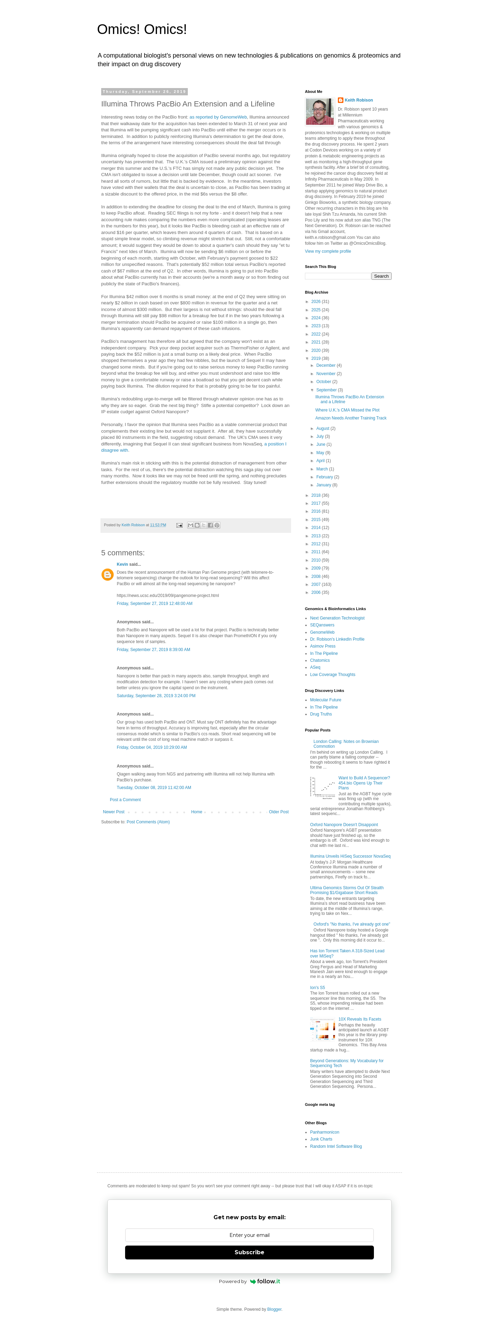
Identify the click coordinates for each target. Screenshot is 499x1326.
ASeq (315, 667)
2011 (317, 551)
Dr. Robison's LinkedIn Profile (337, 639)
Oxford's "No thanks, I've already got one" (352, 924)
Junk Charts (321, 1139)
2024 (317, 317)
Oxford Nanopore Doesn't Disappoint (344, 824)
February (325, 477)
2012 (317, 543)
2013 (317, 536)
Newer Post (113, 811)
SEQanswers (322, 625)
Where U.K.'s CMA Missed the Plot (347, 410)
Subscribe (249, 1252)
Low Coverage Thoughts (333, 674)
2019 (317, 358)
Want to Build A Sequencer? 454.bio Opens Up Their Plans (364, 782)
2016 (317, 511)
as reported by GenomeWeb (218, 117)
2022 (317, 334)
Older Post (279, 811)
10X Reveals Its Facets (360, 1019)
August (323, 428)
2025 (317, 309)
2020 (317, 350)
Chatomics (320, 660)
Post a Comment (125, 799)
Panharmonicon (324, 1132)
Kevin (122, 564)
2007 (317, 584)
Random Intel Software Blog (336, 1146)
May (320, 452)
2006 (317, 592)
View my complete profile (328, 251)
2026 (317, 301)
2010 (317, 560)
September (327, 390)
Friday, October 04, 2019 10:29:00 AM (152, 747)
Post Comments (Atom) (148, 822)
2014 (317, 527)
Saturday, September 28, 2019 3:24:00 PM (156, 695)
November (326, 373)
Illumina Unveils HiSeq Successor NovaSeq (350, 856)
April (321, 460)
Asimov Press (322, 646)
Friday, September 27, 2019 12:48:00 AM (155, 603)
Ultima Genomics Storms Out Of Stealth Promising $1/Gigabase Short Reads (347, 890)
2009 (317, 568)
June (321, 444)
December (326, 365)
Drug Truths (321, 714)
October (324, 381)
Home (196, 811)
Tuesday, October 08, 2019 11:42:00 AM (154, 787)
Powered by (249, 1281)
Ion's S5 (317, 987)
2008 (317, 576)
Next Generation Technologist (337, 618)
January (324, 485)
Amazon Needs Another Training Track (350, 418)
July (320, 436)
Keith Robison (359, 100)
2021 (317, 342)
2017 (317, 503)
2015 (317, 519)
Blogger (274, 1309)
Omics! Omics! (142, 29)
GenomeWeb (322, 632)
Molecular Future (325, 699)
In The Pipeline (324, 653)
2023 (317, 325)
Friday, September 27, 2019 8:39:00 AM (153, 649)
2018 (317, 495)
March (322, 469)
